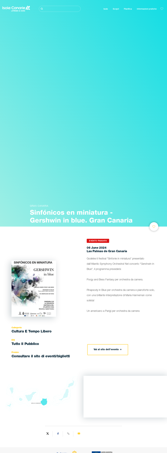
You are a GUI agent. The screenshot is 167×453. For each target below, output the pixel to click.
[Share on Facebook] (58, 434)
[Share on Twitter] (48, 434)
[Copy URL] (68, 434)
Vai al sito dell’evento (108, 350)
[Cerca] (60, 9)
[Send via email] (79, 434)
